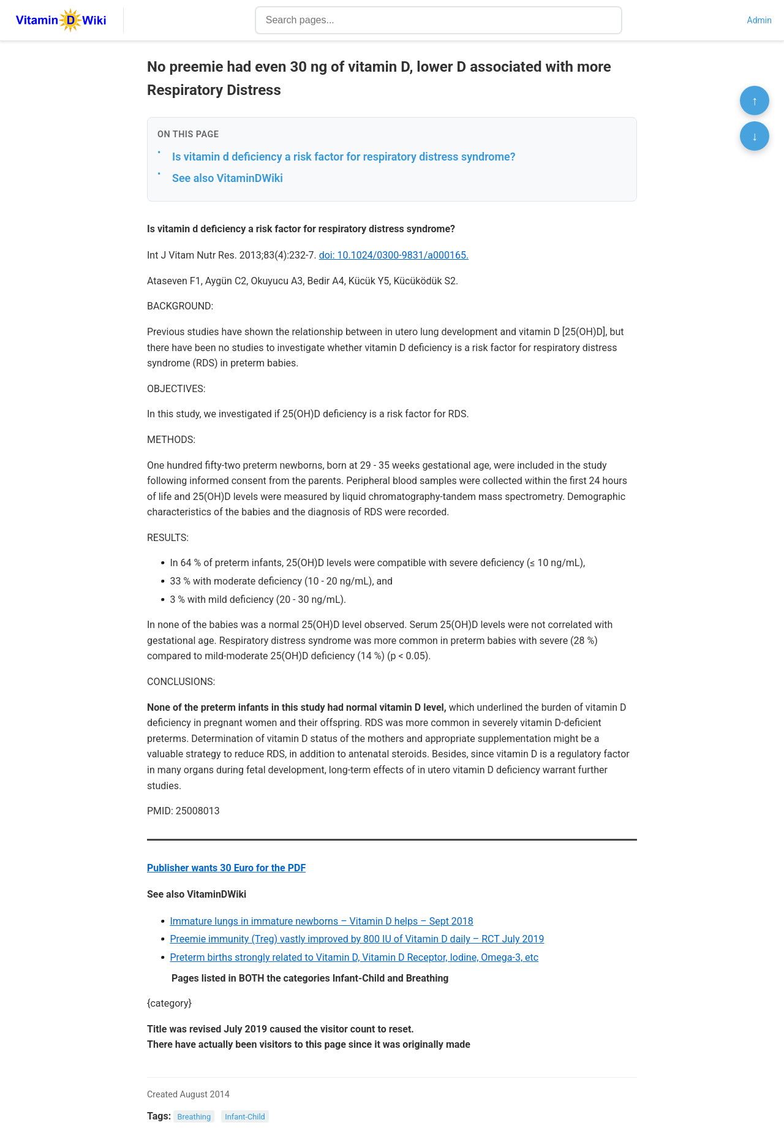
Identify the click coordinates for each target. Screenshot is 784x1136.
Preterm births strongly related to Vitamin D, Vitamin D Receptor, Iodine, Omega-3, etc (354, 957)
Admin (759, 20)
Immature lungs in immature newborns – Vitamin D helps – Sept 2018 (321, 921)
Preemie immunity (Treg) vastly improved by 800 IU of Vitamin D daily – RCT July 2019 (357, 939)
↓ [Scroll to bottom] (755, 136)
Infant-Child (245, 1116)
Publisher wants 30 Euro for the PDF (226, 868)
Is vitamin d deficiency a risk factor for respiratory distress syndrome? (344, 156)
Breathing (194, 1116)
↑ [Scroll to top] (755, 100)
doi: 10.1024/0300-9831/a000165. (394, 255)
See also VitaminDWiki (227, 178)
